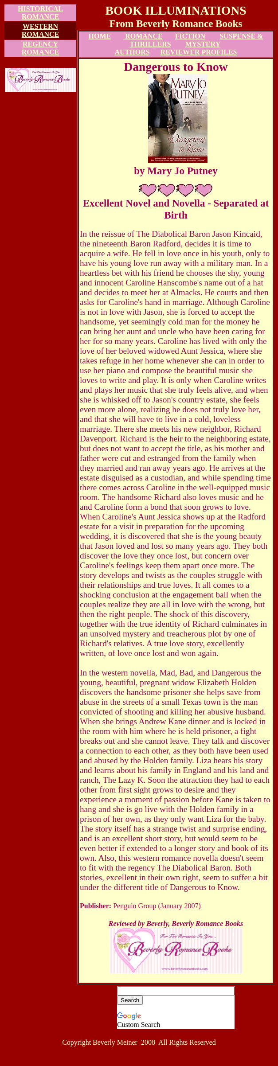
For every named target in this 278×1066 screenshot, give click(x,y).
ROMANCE (142, 36)
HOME (100, 36)
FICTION (190, 36)
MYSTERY (202, 44)
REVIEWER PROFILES (199, 52)
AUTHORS (131, 52)
